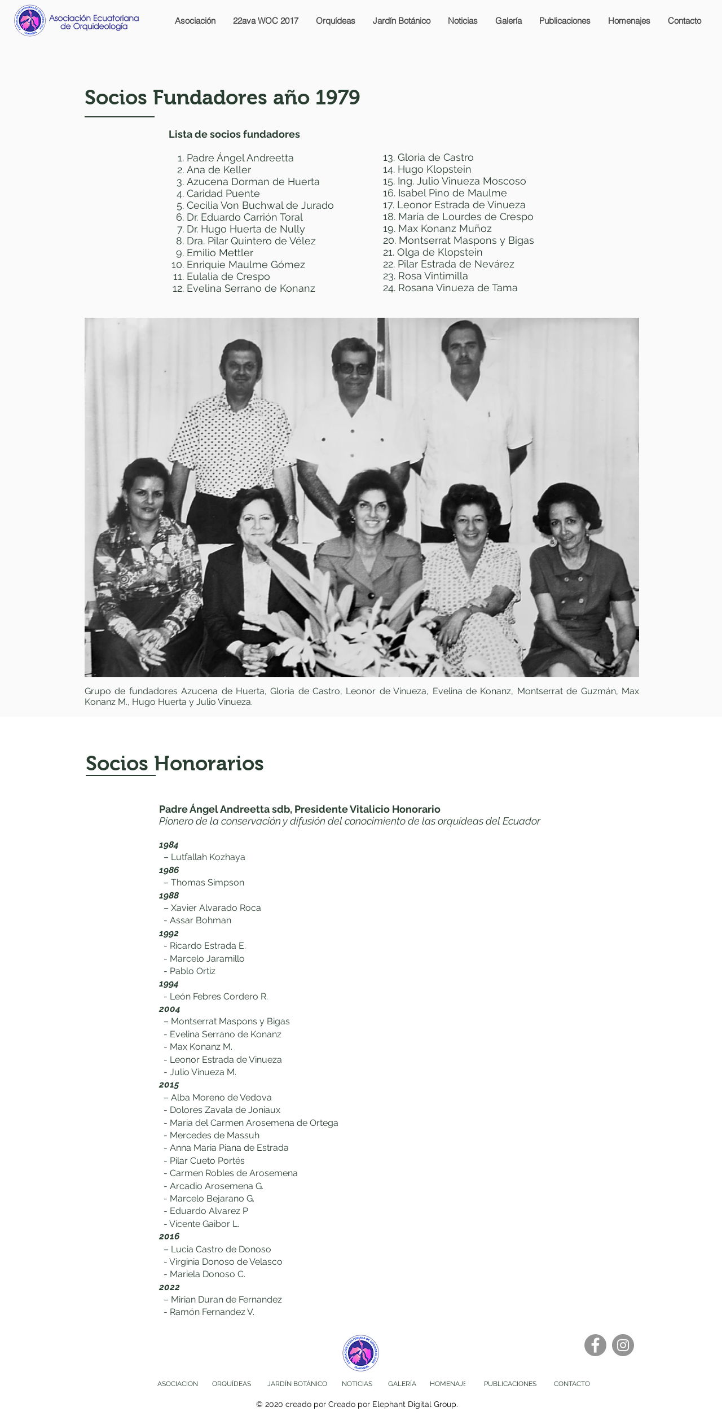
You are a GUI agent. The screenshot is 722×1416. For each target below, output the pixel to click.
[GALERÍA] (402, 1384)
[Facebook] (595, 1345)
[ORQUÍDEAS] (231, 1384)
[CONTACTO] (572, 1384)
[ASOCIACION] (177, 1384)
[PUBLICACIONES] (510, 1384)
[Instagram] (623, 1345)
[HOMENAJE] (448, 1384)
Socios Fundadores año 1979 (222, 97)
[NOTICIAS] (357, 1384)
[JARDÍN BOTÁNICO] (297, 1384)
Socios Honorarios (175, 763)
